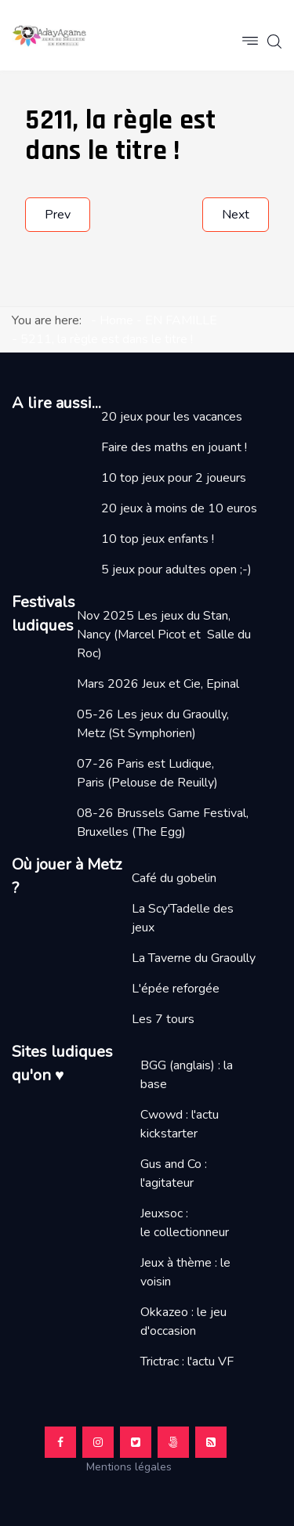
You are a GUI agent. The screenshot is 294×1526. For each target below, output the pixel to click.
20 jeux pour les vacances (171, 416)
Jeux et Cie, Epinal (190, 683)
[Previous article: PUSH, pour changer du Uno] (57, 214)
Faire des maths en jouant (171, 447)
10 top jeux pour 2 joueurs (173, 477)
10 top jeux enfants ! (157, 539)
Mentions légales (135, 1466)
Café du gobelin (174, 878)
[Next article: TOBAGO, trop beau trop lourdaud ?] (235, 214)
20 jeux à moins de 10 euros (179, 508)
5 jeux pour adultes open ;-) (176, 569)
